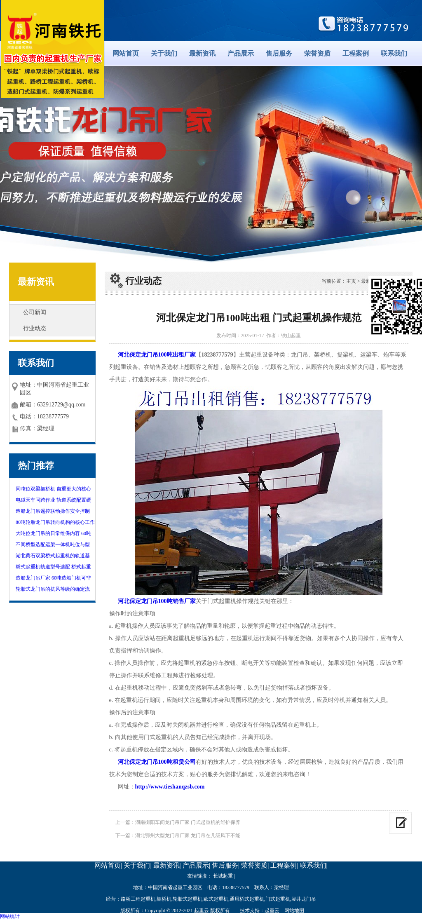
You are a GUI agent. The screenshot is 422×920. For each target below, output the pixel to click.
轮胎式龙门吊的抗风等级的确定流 (53, 589)
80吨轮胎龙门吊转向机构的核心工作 (55, 522)
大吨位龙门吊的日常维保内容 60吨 (53, 533)
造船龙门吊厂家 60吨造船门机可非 (53, 578)
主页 (351, 281)
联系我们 (394, 53)
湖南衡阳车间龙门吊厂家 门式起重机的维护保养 (187, 822)
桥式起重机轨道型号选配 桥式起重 (53, 567)
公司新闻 (34, 312)
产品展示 (240, 53)
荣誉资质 (317, 53)
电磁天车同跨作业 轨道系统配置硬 (53, 500)
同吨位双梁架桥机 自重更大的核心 (53, 489)
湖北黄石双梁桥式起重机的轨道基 (53, 556)
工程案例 (355, 53)
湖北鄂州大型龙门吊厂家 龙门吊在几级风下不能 (187, 835)
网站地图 (294, 910)
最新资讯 (202, 53)
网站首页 (126, 53)
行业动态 (34, 328)
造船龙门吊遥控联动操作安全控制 (53, 511)
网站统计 (10, 916)
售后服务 (279, 53)
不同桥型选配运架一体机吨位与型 (53, 544)
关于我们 (164, 53)
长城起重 (223, 876)
